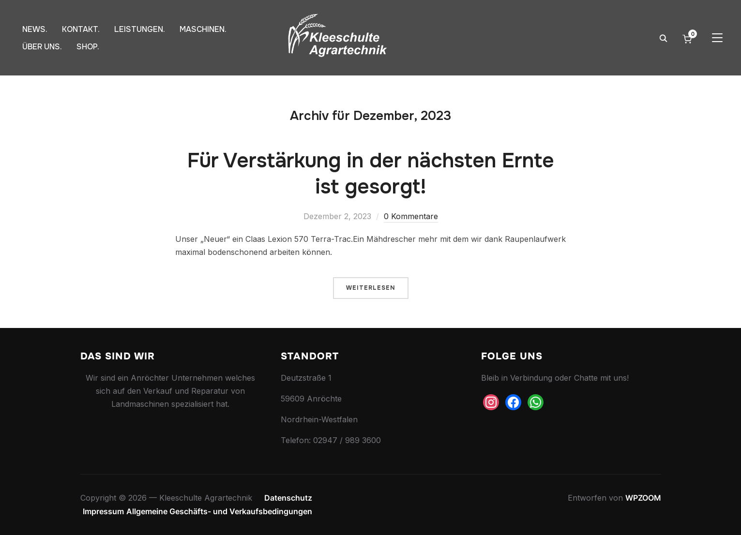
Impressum (103, 511)
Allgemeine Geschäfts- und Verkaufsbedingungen (219, 511)
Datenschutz (288, 498)
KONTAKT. (81, 29)
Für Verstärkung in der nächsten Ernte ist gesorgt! (370, 174)
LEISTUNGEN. (139, 29)
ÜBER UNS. (42, 47)
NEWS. (34, 29)
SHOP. (87, 47)
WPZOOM (643, 498)
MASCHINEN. (203, 29)
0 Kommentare (411, 216)
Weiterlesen (370, 288)
